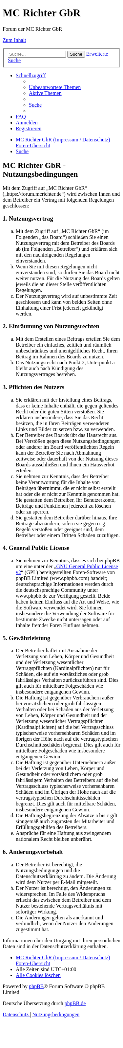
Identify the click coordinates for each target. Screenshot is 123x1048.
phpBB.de (75, 1003)
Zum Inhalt (14, 40)
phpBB (36, 986)
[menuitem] (55, 87)
